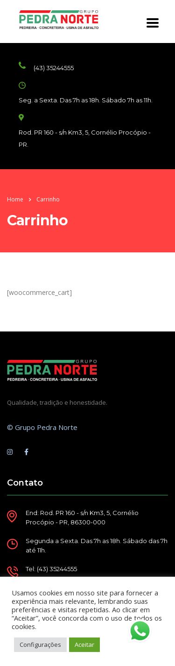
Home (15, 199)
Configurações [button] (40, 644)
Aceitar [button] (84, 644)
